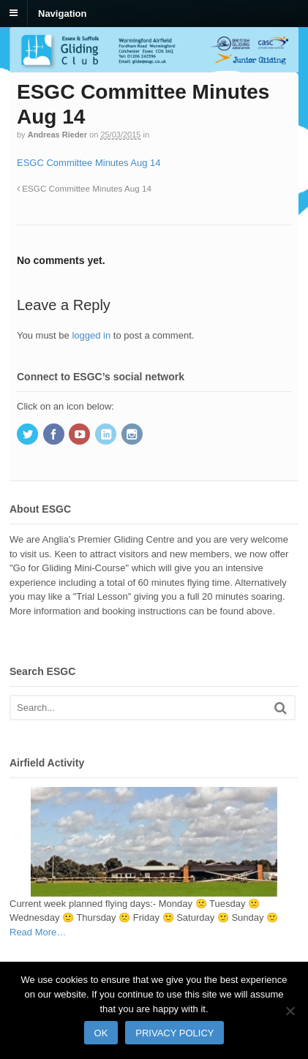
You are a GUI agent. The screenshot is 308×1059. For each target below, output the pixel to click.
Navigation (62, 12)
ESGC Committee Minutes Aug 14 (89, 162)
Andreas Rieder (57, 134)
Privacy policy (174, 1033)
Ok (101, 1033)
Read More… (38, 932)
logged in (91, 335)
